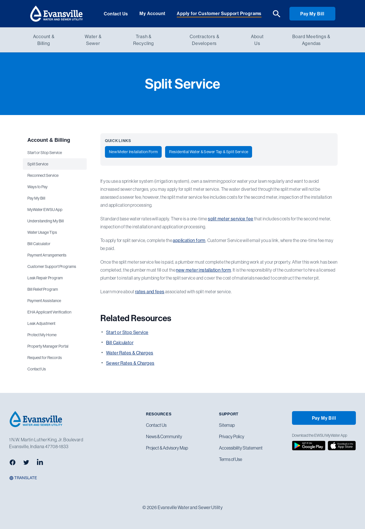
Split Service (37, 164)
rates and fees (150, 291)
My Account (152, 13)
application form (189, 240)
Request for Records (44, 357)
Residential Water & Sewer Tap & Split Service (208, 151)
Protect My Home (41, 334)
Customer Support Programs (51, 266)
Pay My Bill (312, 14)
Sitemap (227, 425)
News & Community (164, 436)
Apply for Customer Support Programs (219, 13)
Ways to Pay (37, 186)
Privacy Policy (231, 436)
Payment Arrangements (46, 255)
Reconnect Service (42, 175)
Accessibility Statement (241, 448)
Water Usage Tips (42, 232)
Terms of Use (230, 459)
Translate (23, 477)
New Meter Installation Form (133, 151)
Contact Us (116, 14)
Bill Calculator (38, 243)
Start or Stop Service (44, 152)
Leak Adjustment (41, 323)
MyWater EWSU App (44, 209)
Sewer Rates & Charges (130, 363)
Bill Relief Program (42, 289)
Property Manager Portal (47, 346)
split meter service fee (230, 219)
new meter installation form (203, 270)
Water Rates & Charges (129, 353)
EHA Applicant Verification (49, 312)
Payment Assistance (44, 300)
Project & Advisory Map (167, 448)
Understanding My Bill (45, 221)
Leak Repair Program (45, 277)
